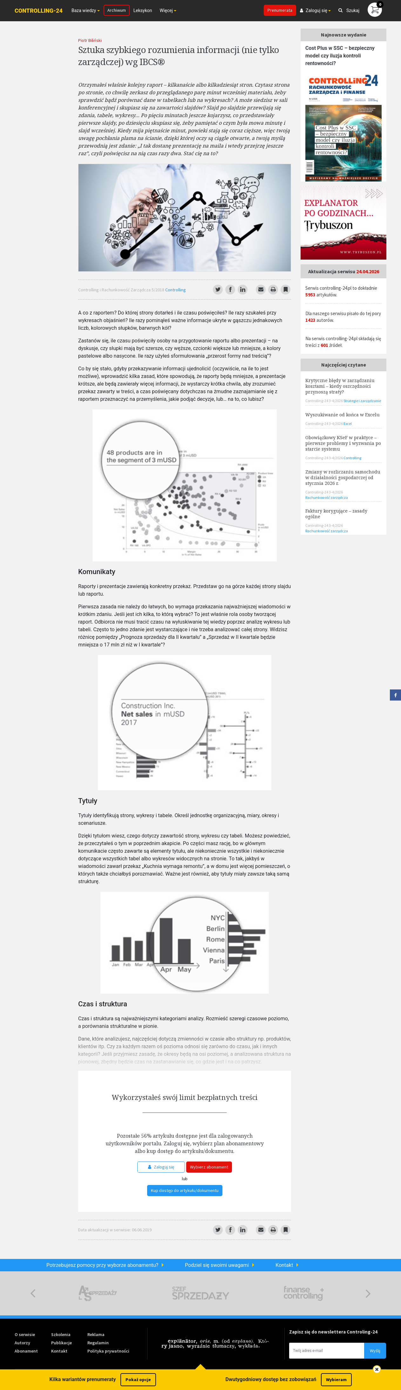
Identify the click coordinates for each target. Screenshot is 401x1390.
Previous (33, 1293)
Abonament (26, 1351)
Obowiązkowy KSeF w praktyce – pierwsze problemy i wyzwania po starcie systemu (343, 443)
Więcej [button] (166, 10)
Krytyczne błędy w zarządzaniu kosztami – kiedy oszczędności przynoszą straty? (340, 386)
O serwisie (25, 1334)
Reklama (96, 1334)
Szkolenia (61, 1334)
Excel (347, 423)
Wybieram (336, 1379)
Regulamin (98, 1343)
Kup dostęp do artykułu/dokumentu (185, 1190)
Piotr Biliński (90, 40)
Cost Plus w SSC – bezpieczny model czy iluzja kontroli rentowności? (340, 55)
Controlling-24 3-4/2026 (324, 400)
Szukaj (348, 10)
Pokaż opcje (138, 1379)
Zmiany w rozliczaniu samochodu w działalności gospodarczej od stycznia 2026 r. (342, 477)
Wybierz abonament (209, 1167)
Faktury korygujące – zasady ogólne (336, 514)
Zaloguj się (161, 1167)
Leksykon (142, 10)
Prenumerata (280, 10)
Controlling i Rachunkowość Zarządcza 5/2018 (121, 290)
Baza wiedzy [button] (83, 10)
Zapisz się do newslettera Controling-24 (333, 1332)
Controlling (175, 290)
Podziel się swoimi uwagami (217, 1265)
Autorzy (22, 1343)
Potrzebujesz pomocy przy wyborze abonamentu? (102, 1265)
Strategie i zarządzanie (362, 400)
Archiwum (116, 10)
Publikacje (61, 1343)
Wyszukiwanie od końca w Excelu (342, 415)
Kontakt (284, 1265)
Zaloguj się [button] (313, 10)
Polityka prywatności (108, 1351)
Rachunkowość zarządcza (326, 497)
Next (368, 1293)
